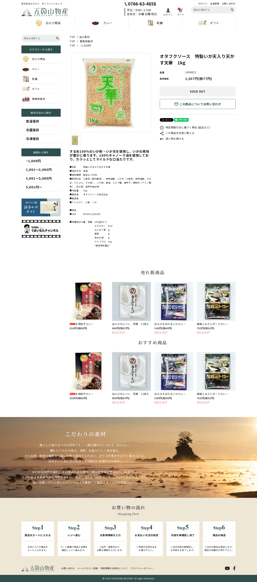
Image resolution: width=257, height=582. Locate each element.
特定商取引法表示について (114, 568)
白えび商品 (48, 23)
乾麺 (155, 23)
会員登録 (214, 3)
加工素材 (84, 37)
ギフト (208, 22)
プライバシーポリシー (141, 568)
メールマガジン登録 (87, 568)
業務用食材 (86, 41)
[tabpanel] (111, 92)
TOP (72, 37)
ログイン (203, 3)
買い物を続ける (172, 138)
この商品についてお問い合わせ (197, 104)
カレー (101, 23)
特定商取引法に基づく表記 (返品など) (185, 127)
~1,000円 (85, 45)
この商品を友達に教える (177, 133)
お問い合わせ (229, 3)
